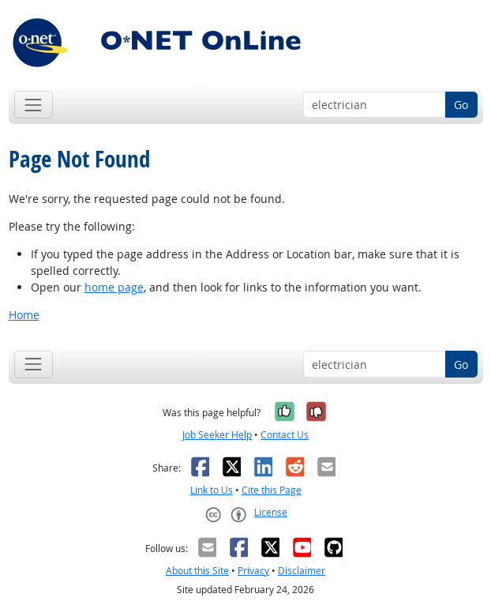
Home (24, 314)
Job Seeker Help (217, 435)
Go (461, 104)
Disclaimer (301, 570)
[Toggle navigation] (33, 104)
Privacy (253, 570)
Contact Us (284, 435)
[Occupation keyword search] (374, 105)
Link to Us (211, 490)
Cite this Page (272, 490)
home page (114, 287)
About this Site (197, 570)
